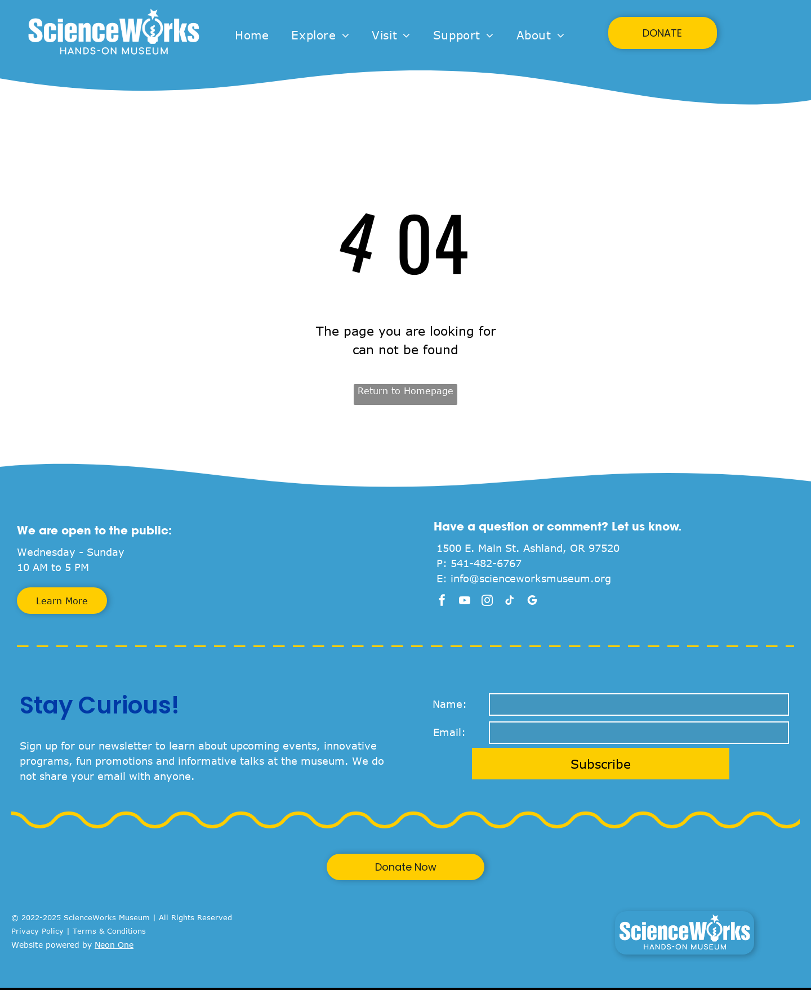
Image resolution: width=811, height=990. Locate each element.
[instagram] (487, 602)
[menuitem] (252, 35)
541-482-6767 (486, 563)
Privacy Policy (37, 930)
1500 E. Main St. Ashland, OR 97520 (528, 548)
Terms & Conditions (109, 930)
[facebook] (442, 602)
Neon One (114, 944)
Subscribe (601, 763)
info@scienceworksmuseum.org (531, 578)
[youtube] (464, 602)
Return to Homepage (405, 391)
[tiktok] (509, 602)
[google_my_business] (532, 602)
